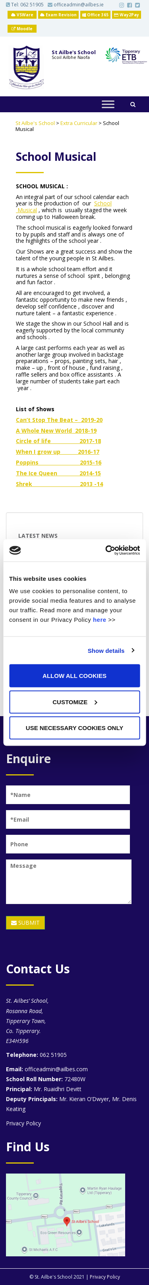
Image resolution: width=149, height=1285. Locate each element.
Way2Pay (126, 15)
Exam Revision (58, 15)
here (99, 619)
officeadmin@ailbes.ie (76, 5)
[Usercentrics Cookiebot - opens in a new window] (106, 550)
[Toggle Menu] (108, 104)
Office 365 (95, 15)
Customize (74, 701)
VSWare (22, 15)
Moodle (22, 28)
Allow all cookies (74, 675)
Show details (106, 650)
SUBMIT (25, 922)
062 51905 (32, 4)
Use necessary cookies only (74, 728)
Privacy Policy (23, 1123)
